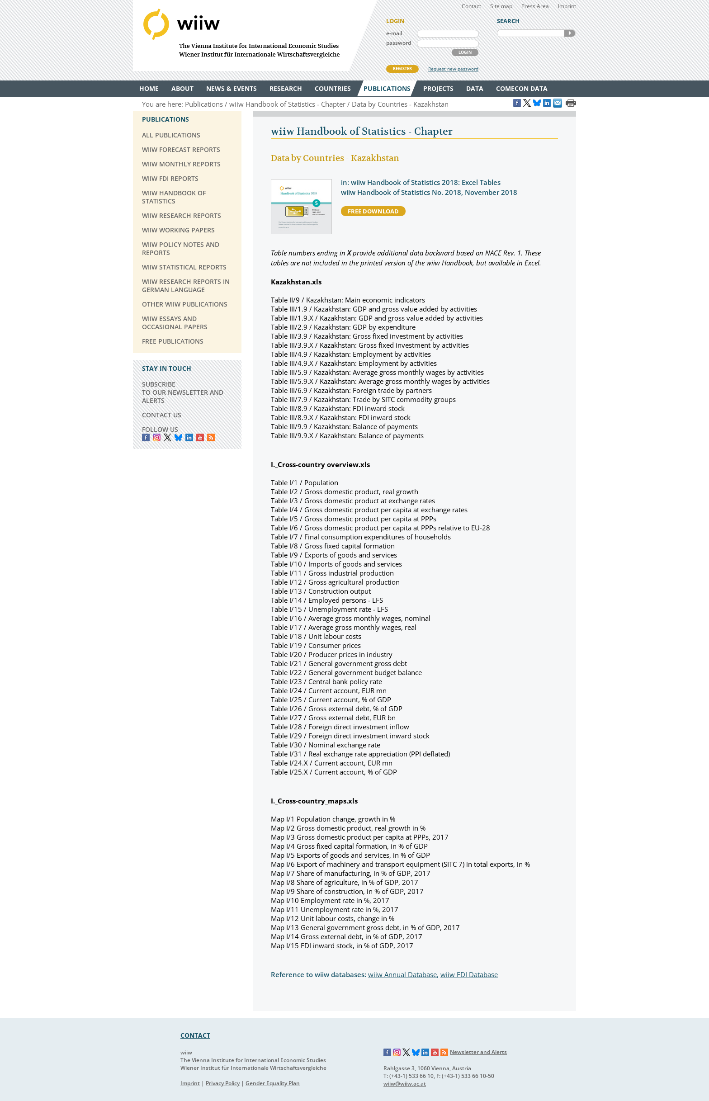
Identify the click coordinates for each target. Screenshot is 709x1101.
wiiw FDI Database (469, 974)
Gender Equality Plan (273, 1083)
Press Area (535, 6)
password (398, 43)
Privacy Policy (223, 1083)
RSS (211, 437)
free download (373, 211)
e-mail (394, 33)
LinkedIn (189, 437)
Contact (471, 6)
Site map (501, 6)
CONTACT (195, 1035)
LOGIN (465, 52)
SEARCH (569, 33)
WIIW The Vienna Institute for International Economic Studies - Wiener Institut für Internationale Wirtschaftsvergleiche (255, 35)
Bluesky (178, 437)
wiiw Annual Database (402, 974)
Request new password (453, 69)
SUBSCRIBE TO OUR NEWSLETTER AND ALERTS (182, 392)
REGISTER (402, 68)
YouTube (200, 437)
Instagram (397, 1053)
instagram (157, 437)
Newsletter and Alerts (478, 1052)
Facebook (146, 437)
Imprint (567, 6)
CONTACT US (161, 415)
